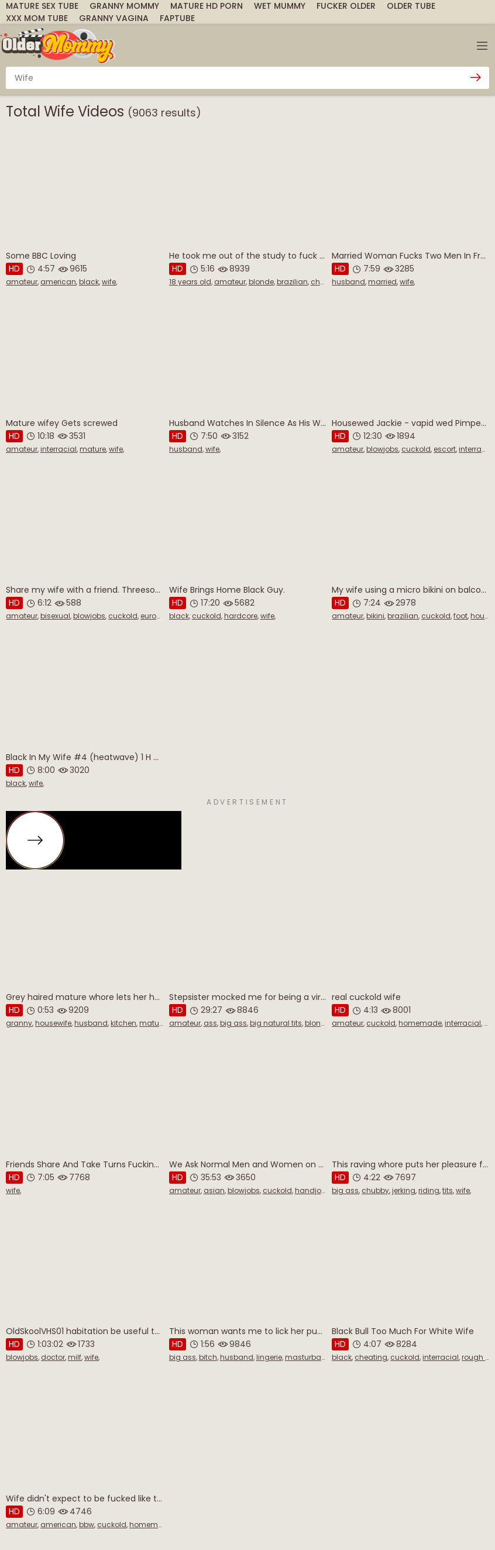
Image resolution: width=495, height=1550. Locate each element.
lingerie (269, 1357)
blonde (261, 282)
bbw (86, 1525)
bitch (208, 1357)
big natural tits (276, 1023)
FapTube (177, 18)
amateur (21, 282)
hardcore (240, 616)
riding (428, 1190)
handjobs (312, 1190)
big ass (233, 1023)
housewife (53, 1023)
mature (93, 449)
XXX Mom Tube (37, 18)
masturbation (310, 1357)
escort (445, 449)
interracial (58, 449)
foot (460, 616)
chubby (375, 1190)
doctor (53, 1357)
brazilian (292, 282)
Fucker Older (346, 6)
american (58, 282)
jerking (403, 1190)
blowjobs (382, 449)
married (382, 282)
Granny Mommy (124, 6)
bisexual (55, 616)
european (157, 616)
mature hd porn (206, 6)
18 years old (190, 282)
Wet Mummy (279, 6)
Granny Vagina (114, 18)
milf (74, 1357)
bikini (375, 616)
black (89, 282)
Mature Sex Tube (42, 6)
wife (109, 282)
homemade (420, 1023)
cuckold (416, 449)
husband (348, 282)
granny (19, 1023)
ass (210, 1023)
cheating (371, 1357)
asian (214, 1190)
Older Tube (411, 6)
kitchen (123, 1023)
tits (447, 1190)
